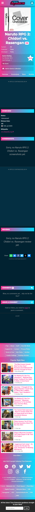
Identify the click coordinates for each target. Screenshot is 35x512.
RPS (17, 495)
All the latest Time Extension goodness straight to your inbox (17, 503)
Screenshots (15, 74)
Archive (27, 352)
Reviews (31, 74)
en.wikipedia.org (7, 132)
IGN (29, 489)
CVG (31, 492)
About (12, 346)
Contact (16, 349)
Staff (17, 346)
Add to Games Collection (11, 69)
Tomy (12, 49)
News (24, 74)
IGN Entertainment (27, 477)
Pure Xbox (30, 486)
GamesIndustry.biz (22, 492)
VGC (12, 492)
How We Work (25, 346)
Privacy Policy (25, 349)
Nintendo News (21, 489)
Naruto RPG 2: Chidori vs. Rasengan (17, 38)
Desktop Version (23, 355)
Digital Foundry (9, 489)
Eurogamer (6, 492)
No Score (5, 63)
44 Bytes (12, 479)
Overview (5, 74)
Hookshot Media (11, 477)
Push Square (21, 486)
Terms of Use (10, 352)
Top (6, 346)
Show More (17, 455)
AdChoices (19, 479)
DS (11, 47)
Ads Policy (19, 352)
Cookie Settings (11, 355)
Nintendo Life (10, 486)
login (26, 308)
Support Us (8, 349)
